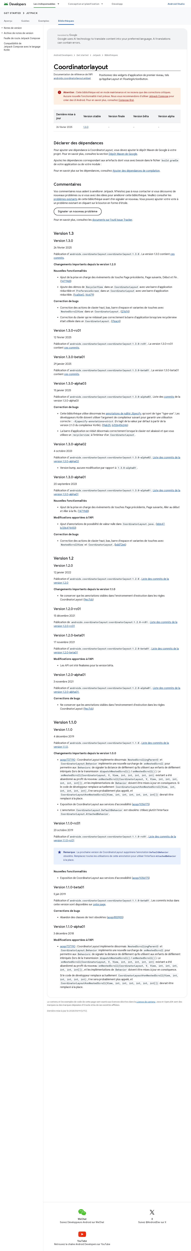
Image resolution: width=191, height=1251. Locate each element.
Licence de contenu (145, 1001)
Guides (25, 20)
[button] (21, 28)
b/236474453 (67, 528)
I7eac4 (116, 321)
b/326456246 (119, 425)
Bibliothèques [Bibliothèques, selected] (66, 20)
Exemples (43, 20)
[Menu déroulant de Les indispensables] (59, 4)
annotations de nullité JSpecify (123, 413)
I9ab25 (107, 425)
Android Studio (176, 3)
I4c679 (89, 294)
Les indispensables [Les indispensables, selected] (44, 3)
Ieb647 (160, 524)
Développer (118, 3)
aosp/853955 (115, 917)
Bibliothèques (111, 55)
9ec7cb (88, 599)
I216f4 (125, 311)
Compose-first (126, 100)
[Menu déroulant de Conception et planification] (103, 4)
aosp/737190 (67, 759)
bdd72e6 (120, 544)
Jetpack (32, 13)
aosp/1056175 (141, 804)
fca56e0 (79, 294)
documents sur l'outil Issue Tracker (112, 220)
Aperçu (8, 20)
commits (169, 396)
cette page (99, 904)
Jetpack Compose (158, 96)
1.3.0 (85, 127)
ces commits (71, 347)
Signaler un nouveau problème (77, 211)
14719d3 (66, 281)
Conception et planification (83, 3)
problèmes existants (65, 199)
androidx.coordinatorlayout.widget (72, 78)
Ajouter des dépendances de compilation (136, 170)
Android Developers (63, 55)
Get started (12, 13)
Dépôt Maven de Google (123, 154)
